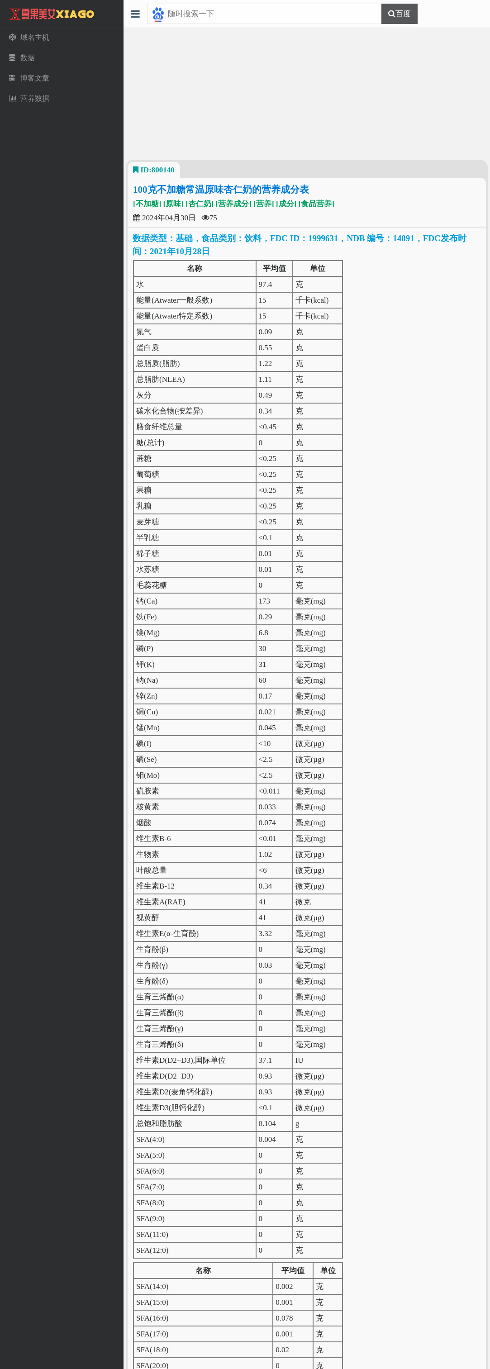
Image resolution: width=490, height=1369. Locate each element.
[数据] (181, 1268)
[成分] (286, 204)
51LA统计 (306, 1361)
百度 (403, 14)
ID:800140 (154, 170)
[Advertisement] (306, 94)
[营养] (263, 204)
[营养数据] (249, 1268)
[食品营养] (316, 204)
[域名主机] (151, 1268)
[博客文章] (211, 1268)
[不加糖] (147, 204)
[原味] (173, 204)
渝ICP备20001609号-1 (333, 1353)
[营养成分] (234, 204)
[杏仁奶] (200, 204)
